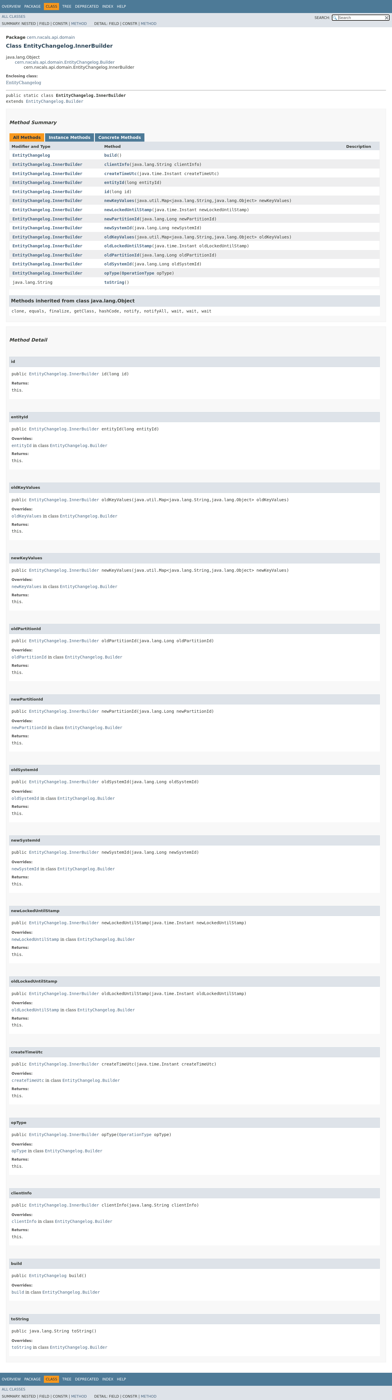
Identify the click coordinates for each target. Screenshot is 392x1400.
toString (114, 282)
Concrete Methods (119, 137)
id (106, 191)
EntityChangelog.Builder (54, 101)
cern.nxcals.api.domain (51, 37)
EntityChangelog (23, 82)
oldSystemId (118, 264)
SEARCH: (322, 18)
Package (32, 6)
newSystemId (118, 227)
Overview (11, 6)
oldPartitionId (121, 255)
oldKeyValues (119, 237)
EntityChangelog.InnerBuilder (47, 164)
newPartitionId (121, 219)
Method (79, 24)
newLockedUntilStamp (128, 209)
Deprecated (87, 6)
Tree (66, 6)
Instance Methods (69, 137)
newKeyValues (119, 200)
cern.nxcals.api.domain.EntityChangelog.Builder (64, 62)
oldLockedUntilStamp (128, 246)
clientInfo (116, 164)
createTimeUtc (120, 173)
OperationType (138, 273)
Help (121, 6)
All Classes (13, 17)
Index (108, 6)
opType (111, 273)
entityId (114, 182)
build (110, 155)
